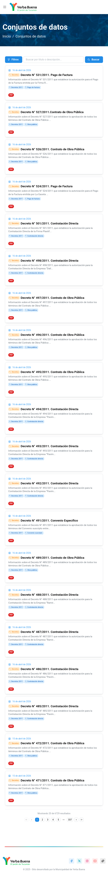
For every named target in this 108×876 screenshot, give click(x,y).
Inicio (7, 36)
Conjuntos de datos (30, 36)
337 (70, 828)
